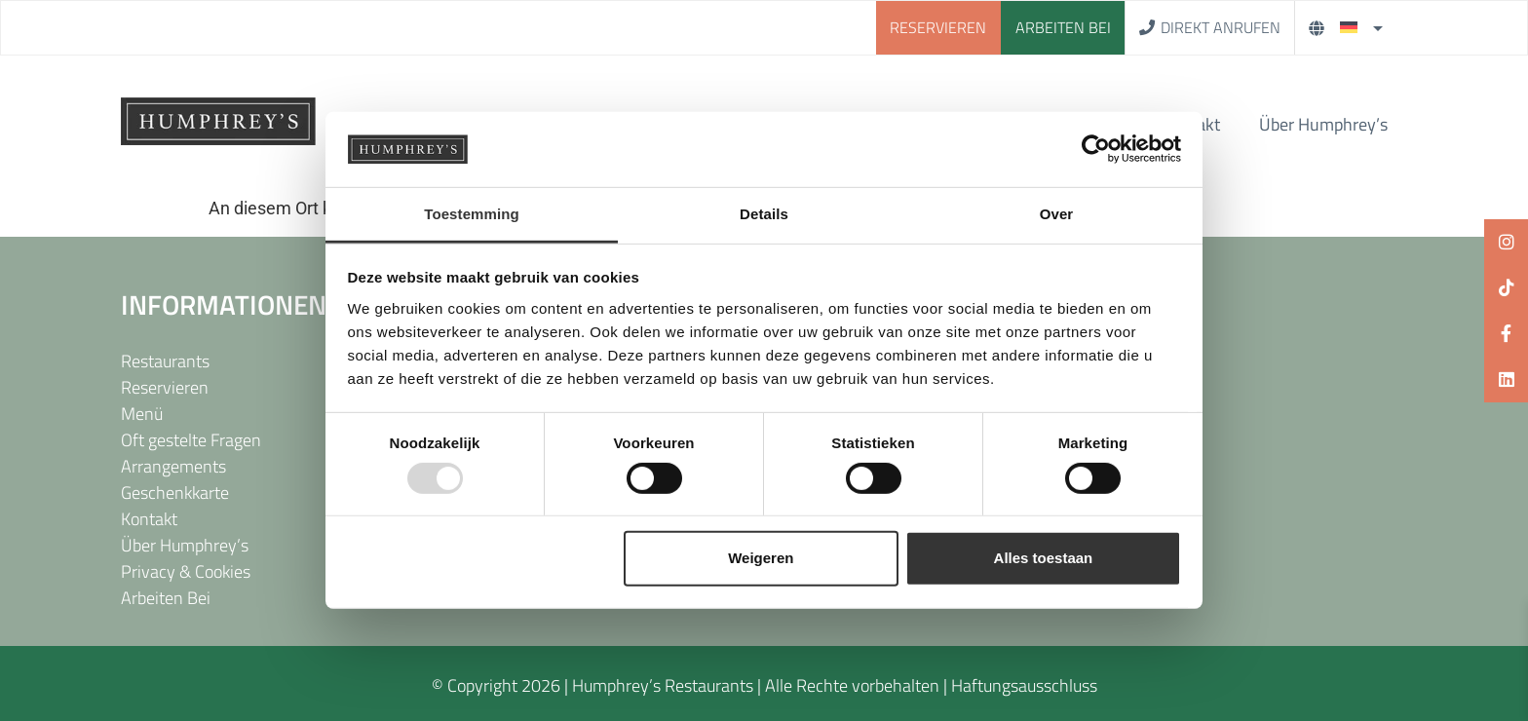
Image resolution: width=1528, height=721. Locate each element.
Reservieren (165, 387)
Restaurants (165, 361)
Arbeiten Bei (165, 598)
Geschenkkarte (175, 492)
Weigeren (760, 558)
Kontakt (149, 519)
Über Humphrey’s (1323, 124)
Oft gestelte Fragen (191, 440)
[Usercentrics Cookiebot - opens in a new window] (1096, 149)
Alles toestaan (1043, 558)
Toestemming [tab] (471, 214)
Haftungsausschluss (1024, 685)
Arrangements (173, 466)
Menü (142, 413)
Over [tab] (1057, 214)
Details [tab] (764, 214)
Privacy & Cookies (185, 571)
